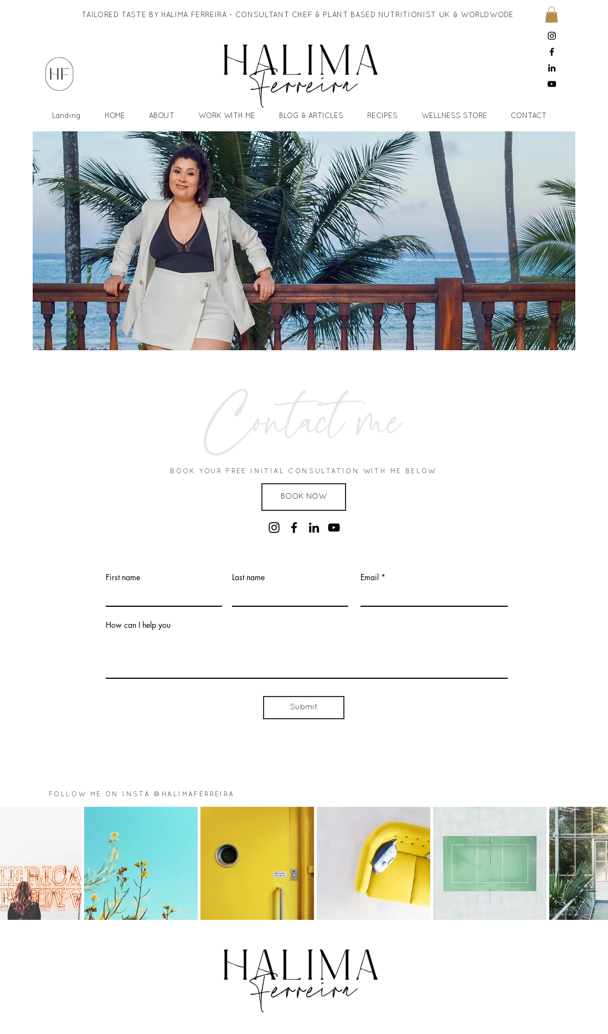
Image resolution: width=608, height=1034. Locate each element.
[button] (551, 15)
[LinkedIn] (552, 68)
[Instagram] (552, 35)
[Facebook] (552, 52)
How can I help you (138, 625)
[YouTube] (552, 84)
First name (123, 577)
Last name (248, 577)
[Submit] (303, 707)
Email (369, 577)
